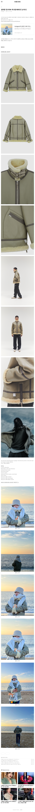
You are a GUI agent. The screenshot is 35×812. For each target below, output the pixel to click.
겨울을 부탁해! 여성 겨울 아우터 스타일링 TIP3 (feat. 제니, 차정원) (10, 764)
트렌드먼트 (17, 2)
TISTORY (17, 809)
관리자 (21, 809)
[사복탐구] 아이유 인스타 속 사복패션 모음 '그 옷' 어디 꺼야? (9, 759)
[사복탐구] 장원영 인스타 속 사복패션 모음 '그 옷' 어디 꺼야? (9, 761)
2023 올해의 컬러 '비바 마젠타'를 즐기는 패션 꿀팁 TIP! (9, 760)
